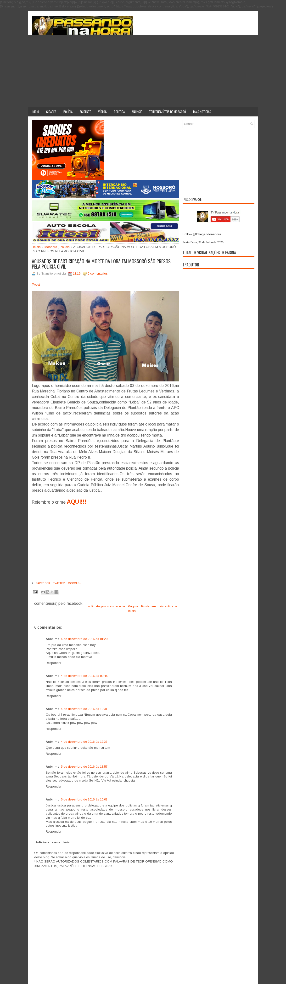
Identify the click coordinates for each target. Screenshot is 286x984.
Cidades (51, 111)
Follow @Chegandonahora (202, 234)
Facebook (42, 583)
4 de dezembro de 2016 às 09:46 (84, 676)
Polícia (68, 111)
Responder (53, 663)
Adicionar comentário (53, 842)
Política (119, 111)
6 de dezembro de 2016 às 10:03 (84, 799)
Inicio (35, 111)
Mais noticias (202, 111)
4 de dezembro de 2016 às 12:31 (84, 709)
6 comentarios (98, 273)
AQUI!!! (77, 501)
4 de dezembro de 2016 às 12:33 (84, 741)
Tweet (36, 284)
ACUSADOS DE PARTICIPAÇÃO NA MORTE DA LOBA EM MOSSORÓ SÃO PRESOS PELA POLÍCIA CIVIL (101, 264)
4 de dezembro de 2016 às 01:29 (84, 639)
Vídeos (102, 111)
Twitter (58, 583)
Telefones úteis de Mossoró (167, 111)
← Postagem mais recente (106, 606)
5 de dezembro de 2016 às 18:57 (84, 766)
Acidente (85, 111)
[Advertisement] (143, 70)
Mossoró (51, 247)
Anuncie (137, 111)
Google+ (74, 583)
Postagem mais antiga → (159, 606)
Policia (65, 247)
